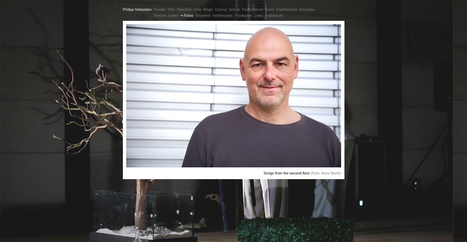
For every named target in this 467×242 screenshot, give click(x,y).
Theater (159, 9)
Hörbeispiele (223, 15)
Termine (159, 15)
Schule (234, 9)
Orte (197, 9)
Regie (208, 9)
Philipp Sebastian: (137, 9)
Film (171, 9)
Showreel (203, 15)
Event (269, 9)
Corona (221, 9)
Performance (252, 9)
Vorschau (307, 9)
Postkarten (243, 15)
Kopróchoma (286, 9)
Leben (173, 15)
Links (258, 15)
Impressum (274, 15)
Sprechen (184, 9)
